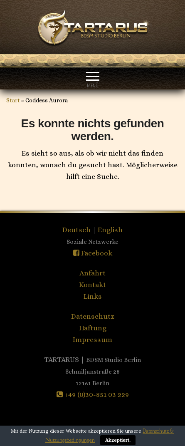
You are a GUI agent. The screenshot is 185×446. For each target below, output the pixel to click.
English (110, 229)
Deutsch (77, 229)
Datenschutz (92, 316)
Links (93, 296)
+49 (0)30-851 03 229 (93, 394)
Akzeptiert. (118, 440)
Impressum (92, 339)
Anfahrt (92, 273)
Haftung (92, 328)
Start (13, 100)
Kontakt (92, 284)
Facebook (92, 253)
